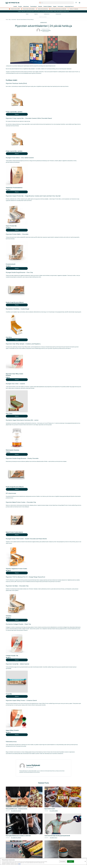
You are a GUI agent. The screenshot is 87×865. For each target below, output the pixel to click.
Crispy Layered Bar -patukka (14, 111)
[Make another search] (43, 17)
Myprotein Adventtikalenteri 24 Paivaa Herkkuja (25, 19)
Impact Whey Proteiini (12, 730)
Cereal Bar (9, 694)
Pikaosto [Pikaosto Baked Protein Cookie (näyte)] (17, 534)
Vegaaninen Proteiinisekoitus (14, 187)
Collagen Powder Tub (12, 655)
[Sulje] (85, 861)
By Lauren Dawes (54, 810)
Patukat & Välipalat (47, 6)
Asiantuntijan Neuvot (69, 6)
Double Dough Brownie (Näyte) (15, 302)
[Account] (76, 2)
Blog (9, 19)
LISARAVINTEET (43, 22)
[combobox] (56, 2)
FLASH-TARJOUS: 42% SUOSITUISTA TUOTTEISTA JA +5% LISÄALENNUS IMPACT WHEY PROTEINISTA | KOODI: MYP (43, 11)
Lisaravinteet (13, 19)
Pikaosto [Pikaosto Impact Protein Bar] (17, 230)
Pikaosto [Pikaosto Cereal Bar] (17, 696)
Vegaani (54, 6)
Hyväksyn (70, 861)
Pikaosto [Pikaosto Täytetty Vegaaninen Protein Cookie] (17, 572)
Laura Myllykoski (33, 765)
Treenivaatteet (33, 6)
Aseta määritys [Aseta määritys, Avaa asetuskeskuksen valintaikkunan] (62, 861)
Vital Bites (9, 337)
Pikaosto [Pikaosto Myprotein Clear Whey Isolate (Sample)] (17, 379)
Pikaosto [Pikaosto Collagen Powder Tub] (17, 659)
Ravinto (36, 14)
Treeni (27, 14)
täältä (19, 863)
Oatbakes (8, 615)
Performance (60, 6)
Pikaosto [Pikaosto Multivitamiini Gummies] (17, 454)
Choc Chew (9, 413)
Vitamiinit (40, 6)
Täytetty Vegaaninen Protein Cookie (16, 568)
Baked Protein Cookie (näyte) (14, 532)
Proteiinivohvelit (10, 264)
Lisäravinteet (26, 6)
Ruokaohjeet (58, 14)
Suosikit (15, 6)
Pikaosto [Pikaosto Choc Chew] (17, 416)
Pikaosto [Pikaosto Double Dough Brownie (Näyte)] (17, 304)
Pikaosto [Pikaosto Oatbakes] (17, 620)
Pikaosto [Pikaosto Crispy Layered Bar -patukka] (17, 114)
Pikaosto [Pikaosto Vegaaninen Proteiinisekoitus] (17, 191)
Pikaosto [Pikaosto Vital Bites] (17, 339)
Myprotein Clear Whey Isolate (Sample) (14, 374)
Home (7, 19)
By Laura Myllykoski (46, 30)
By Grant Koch (53, 837)
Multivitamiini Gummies (12, 450)
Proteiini (20, 6)
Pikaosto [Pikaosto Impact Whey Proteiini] (17, 734)
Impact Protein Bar (11, 225)
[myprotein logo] (12, 2)
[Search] (40, 2)
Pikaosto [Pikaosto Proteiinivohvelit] (17, 268)
